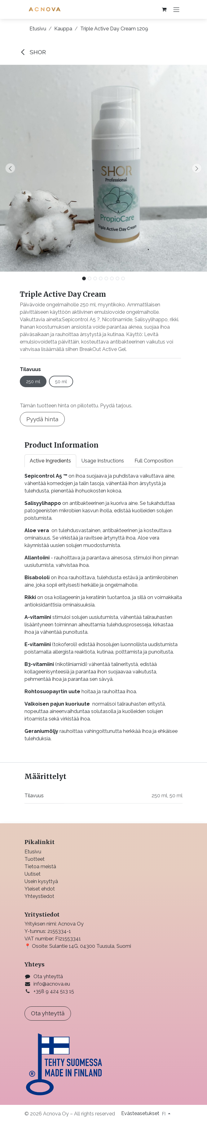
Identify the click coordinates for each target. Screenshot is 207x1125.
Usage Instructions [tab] (102, 461)
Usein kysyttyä (41, 881)
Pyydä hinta (42, 419)
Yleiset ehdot (39, 889)
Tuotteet (34, 859)
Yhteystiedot (39, 896)
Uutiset (32, 874)
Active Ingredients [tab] (50, 461)
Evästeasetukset (141, 1113)
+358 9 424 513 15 (53, 991)
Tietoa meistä (40, 866)
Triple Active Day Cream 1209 (114, 29)
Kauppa (63, 29)
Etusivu (37, 29)
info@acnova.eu (51, 984)
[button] (10, 168)
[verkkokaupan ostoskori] (164, 9)
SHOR (33, 52)
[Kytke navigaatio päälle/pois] (176, 9)
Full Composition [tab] (153, 461)
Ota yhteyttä (48, 976)
